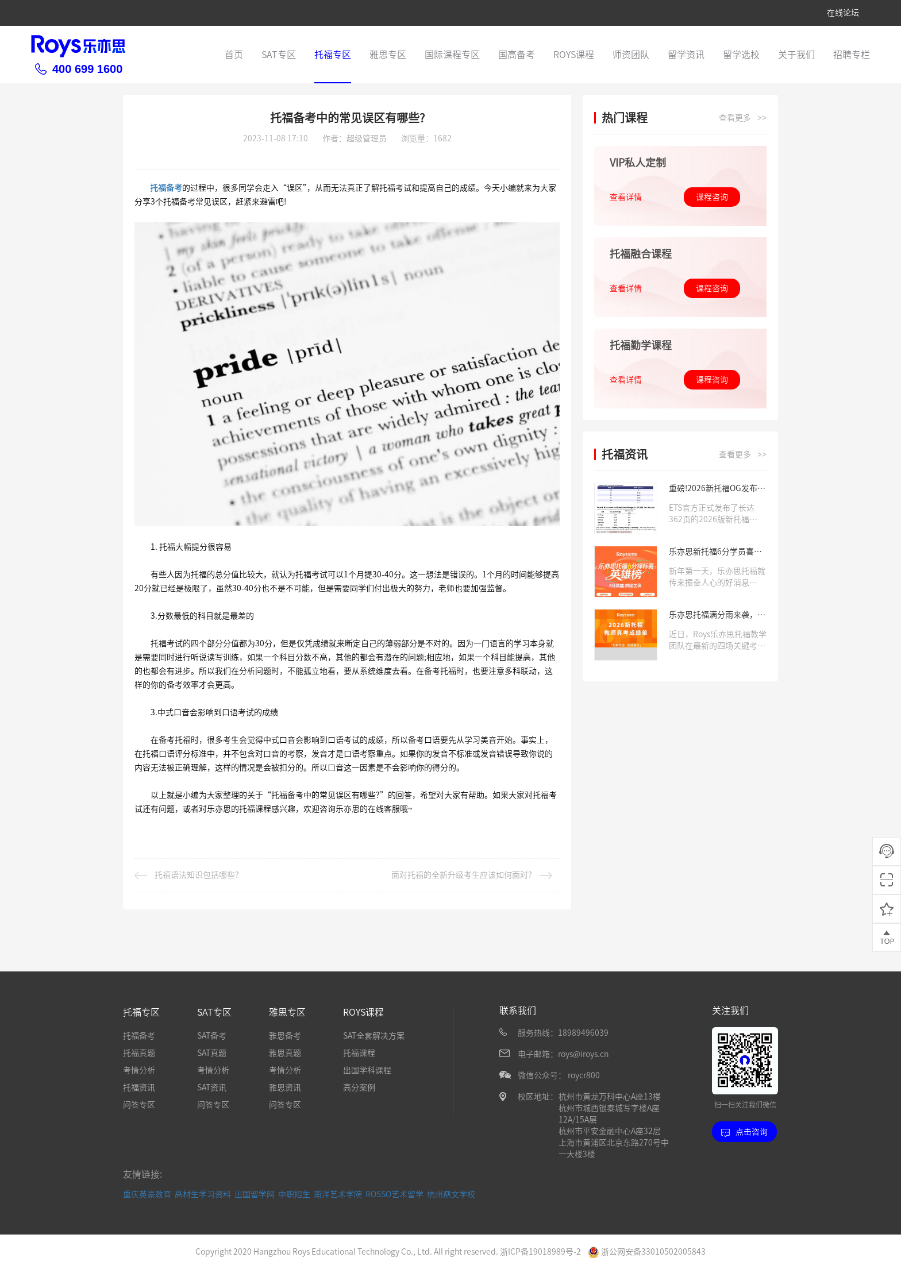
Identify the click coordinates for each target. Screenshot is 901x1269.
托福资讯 (139, 1087)
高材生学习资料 (203, 1194)
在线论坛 (843, 13)
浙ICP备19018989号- (538, 1251)
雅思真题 (285, 1053)
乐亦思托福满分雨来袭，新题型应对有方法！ (717, 615)
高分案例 (359, 1087)
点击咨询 (744, 1132)
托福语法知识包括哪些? (186, 875)
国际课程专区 (452, 54)
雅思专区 (387, 54)
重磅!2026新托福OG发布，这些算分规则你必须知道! (717, 489)
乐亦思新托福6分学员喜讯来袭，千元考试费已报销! (715, 552)
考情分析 (139, 1070)
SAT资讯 (211, 1087)
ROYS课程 (573, 54)
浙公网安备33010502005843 (647, 1251)
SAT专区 (278, 54)
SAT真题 (211, 1053)
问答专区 (139, 1105)
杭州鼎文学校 (451, 1194)
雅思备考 (285, 1036)
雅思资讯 (285, 1087)
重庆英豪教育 (147, 1194)
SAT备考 (211, 1036)
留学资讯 (686, 54)
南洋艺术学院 (338, 1194)
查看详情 (626, 197)
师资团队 (631, 54)
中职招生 (294, 1194)
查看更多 (743, 118)
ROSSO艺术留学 (394, 1194)
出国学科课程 (367, 1070)
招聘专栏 (851, 54)
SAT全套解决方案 (374, 1036)
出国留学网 (254, 1194)
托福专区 (332, 54)
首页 (234, 54)
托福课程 (359, 1053)
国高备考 (516, 54)
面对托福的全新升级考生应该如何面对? (471, 875)
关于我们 (796, 54)
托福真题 (139, 1053)
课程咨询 (712, 197)
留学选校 (741, 54)
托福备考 (166, 188)
